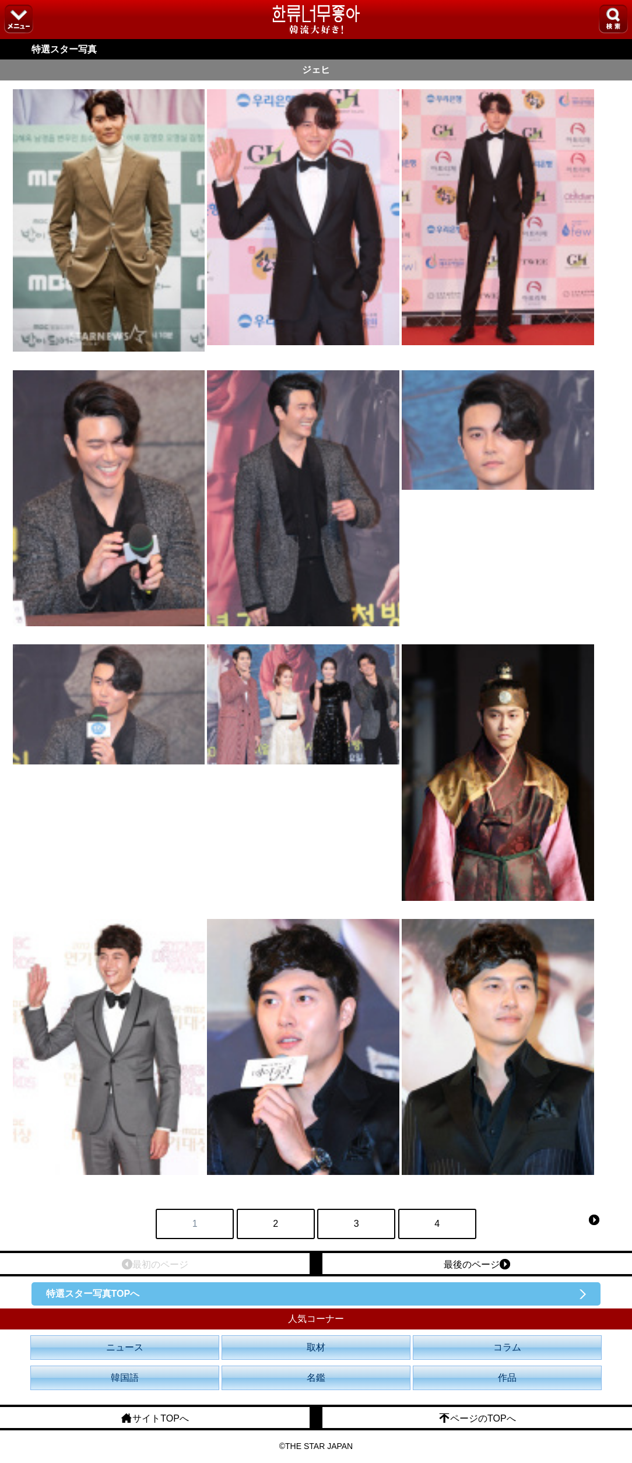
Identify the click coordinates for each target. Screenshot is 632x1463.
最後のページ (477, 1264)
